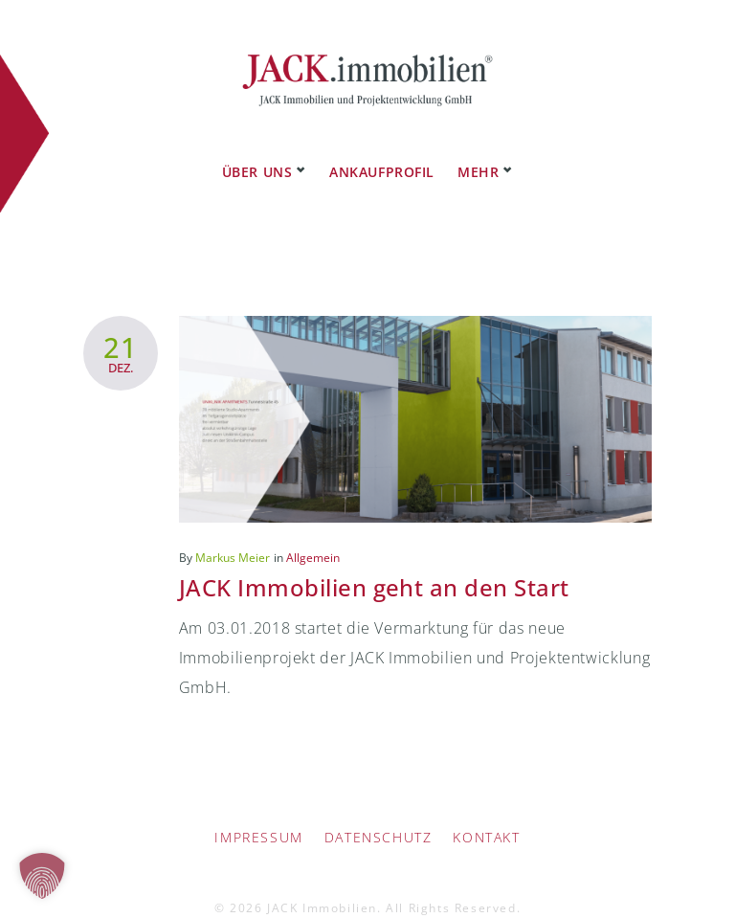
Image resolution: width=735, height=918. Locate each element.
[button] (42, 876)
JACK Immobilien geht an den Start (374, 568)
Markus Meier (232, 538)
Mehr (478, 153)
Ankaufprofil (381, 153)
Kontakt (486, 818)
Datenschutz (378, 818)
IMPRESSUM (258, 818)
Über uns (257, 153)
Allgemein (313, 538)
